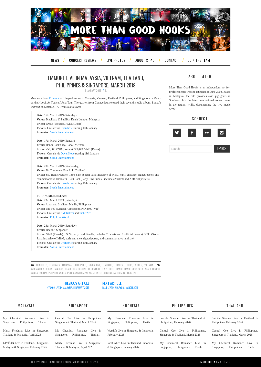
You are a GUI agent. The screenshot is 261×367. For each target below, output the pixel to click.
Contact (171, 60)
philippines (80, 265)
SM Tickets (67, 213)
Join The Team (199, 60)
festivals (55, 265)
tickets (118, 265)
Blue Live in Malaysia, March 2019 (120, 288)
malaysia (67, 265)
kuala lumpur (152, 269)
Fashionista (207, 362)
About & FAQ (145, 60)
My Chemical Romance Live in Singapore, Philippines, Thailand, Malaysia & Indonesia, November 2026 (26, 320)
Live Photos (116, 60)
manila (34, 273)
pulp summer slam (77, 273)
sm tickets (119, 273)
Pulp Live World (59, 217)
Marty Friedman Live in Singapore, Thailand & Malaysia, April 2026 (26, 332)
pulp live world (57, 273)
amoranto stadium (41, 269)
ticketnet (132, 273)
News (55, 60)
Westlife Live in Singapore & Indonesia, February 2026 (130, 332)
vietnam (148, 265)
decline (82, 269)
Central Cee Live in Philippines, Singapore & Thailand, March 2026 (78, 320)
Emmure (54, 98)
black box (71, 269)
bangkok (58, 269)
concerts (41, 265)
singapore (94, 265)
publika (43, 273)
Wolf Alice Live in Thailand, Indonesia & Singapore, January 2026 (130, 345)
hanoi (119, 269)
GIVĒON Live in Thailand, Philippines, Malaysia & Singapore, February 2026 (26, 345)
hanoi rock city (133, 269)
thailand (107, 265)
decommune (94, 269)
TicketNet (85, 213)
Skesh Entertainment (62, 132)
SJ (106, 91)
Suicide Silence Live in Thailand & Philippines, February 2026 (183, 320)
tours (128, 265)
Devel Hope (67, 153)
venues (138, 265)
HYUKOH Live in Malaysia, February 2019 (68, 288)
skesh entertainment (100, 273)
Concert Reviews (82, 60)
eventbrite (109, 269)
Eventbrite (67, 128)
